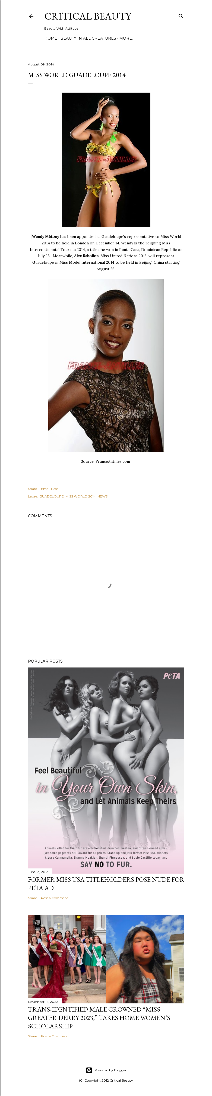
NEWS (102, 496)
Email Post (49, 489)
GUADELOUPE (51, 496)
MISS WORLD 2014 (80, 496)
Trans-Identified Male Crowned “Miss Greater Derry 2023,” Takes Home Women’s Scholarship (99, 1017)
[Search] (181, 15)
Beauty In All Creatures (88, 38)
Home (50, 38)
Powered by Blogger (106, 1070)
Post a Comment (54, 898)
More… (126, 38)
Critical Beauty (87, 16)
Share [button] (32, 489)
